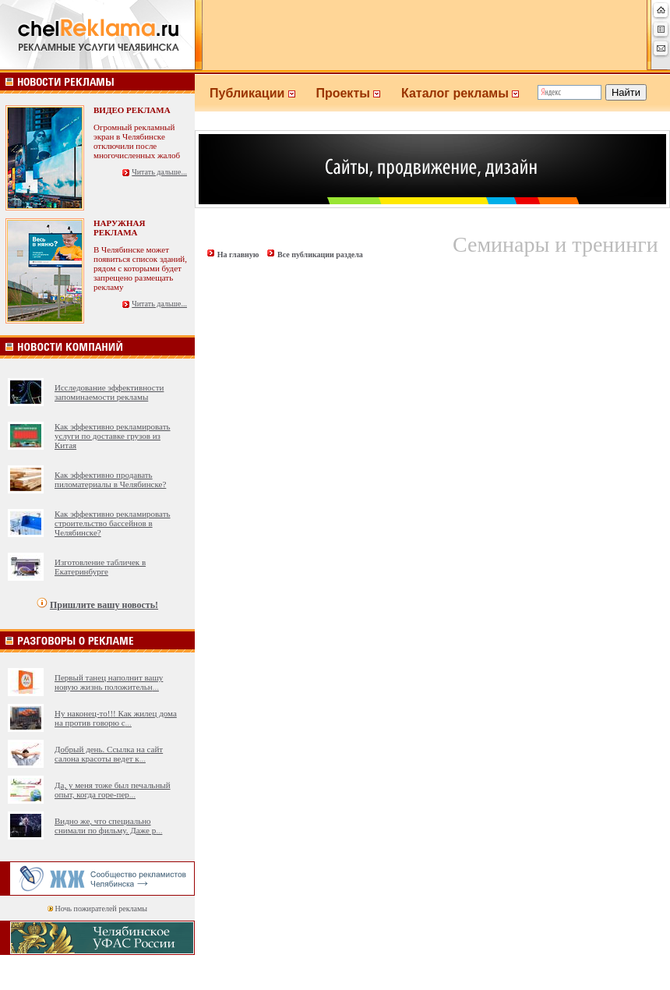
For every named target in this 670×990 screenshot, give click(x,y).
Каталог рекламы (467, 93)
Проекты (358, 93)
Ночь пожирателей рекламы (101, 908)
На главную (238, 254)
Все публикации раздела (320, 254)
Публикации (263, 93)
